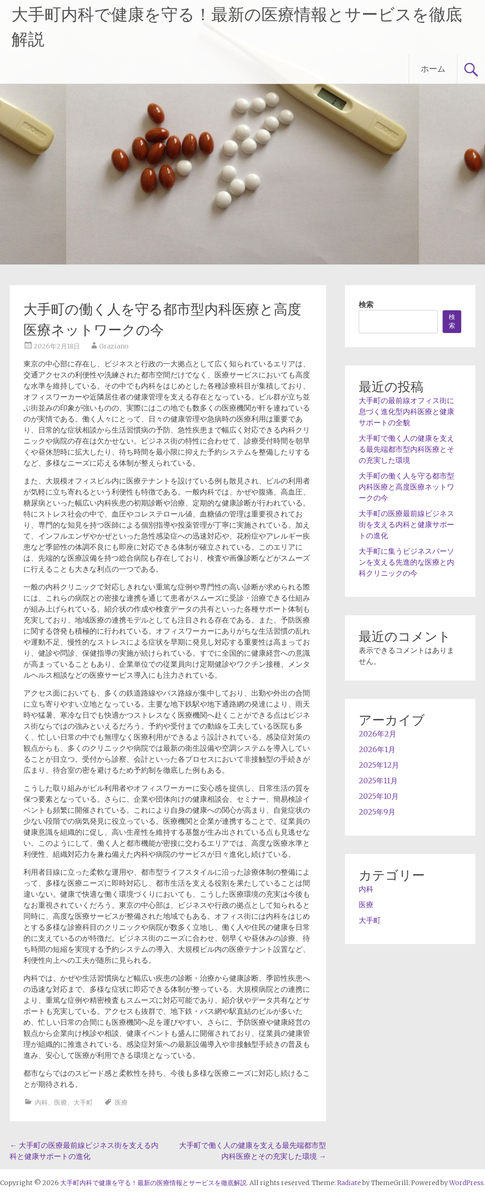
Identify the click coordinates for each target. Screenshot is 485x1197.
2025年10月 (379, 796)
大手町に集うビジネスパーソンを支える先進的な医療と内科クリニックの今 (406, 562)
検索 (366, 304)
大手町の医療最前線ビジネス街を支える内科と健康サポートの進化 (406, 524)
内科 (41, 1102)
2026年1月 (377, 749)
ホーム (433, 68)
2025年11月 (378, 780)
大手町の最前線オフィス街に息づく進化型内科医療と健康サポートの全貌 (406, 411)
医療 (60, 1102)
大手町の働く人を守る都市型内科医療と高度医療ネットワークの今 (406, 486)
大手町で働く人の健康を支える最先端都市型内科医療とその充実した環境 (406, 449)
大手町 (83, 1102)
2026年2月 (377, 733)
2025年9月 (377, 811)
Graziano (114, 346)
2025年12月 (379, 765)
